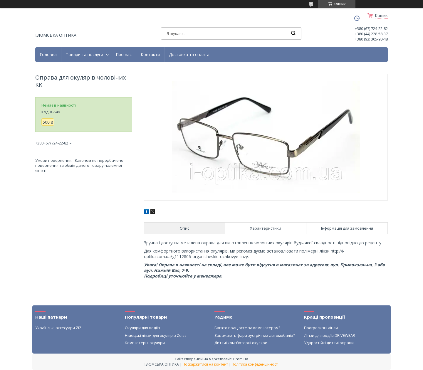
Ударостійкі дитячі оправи (329, 342)
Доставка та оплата (189, 54)
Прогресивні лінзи (321, 327)
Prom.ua (240, 358)
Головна (48, 54)
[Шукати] (293, 33)
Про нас (124, 54)
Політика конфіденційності (255, 364)
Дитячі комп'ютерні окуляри (240, 342)
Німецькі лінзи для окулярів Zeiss (156, 335)
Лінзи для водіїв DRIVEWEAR (329, 335)
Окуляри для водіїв (142, 327)
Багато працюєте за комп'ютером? (247, 327)
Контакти (150, 54)
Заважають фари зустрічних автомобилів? (254, 335)
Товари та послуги (84, 54)
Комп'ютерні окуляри (145, 342)
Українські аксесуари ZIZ (58, 327)
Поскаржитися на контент (205, 364)
